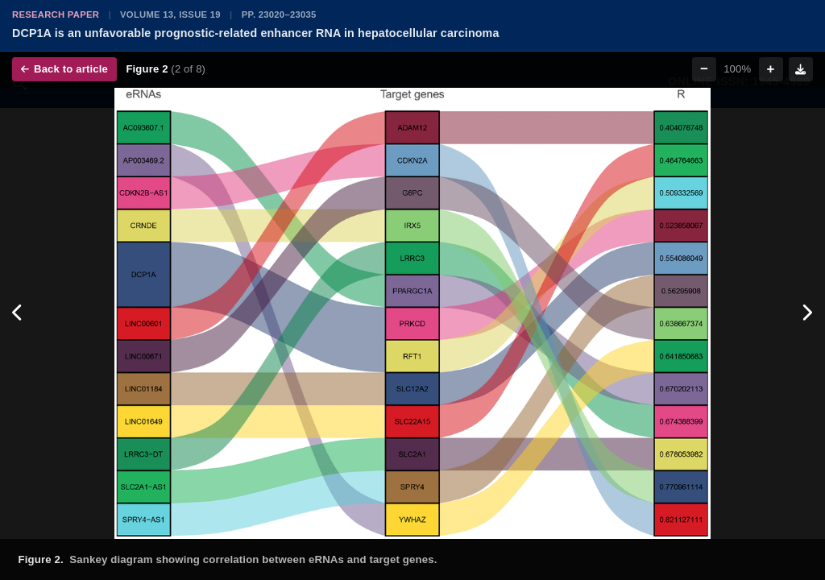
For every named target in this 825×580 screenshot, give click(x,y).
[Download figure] (801, 69)
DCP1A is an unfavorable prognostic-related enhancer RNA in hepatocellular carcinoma (256, 33)
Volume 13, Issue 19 (170, 14)
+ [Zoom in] (771, 69)
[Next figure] (807, 313)
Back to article (64, 69)
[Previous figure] (18, 313)
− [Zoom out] (704, 69)
